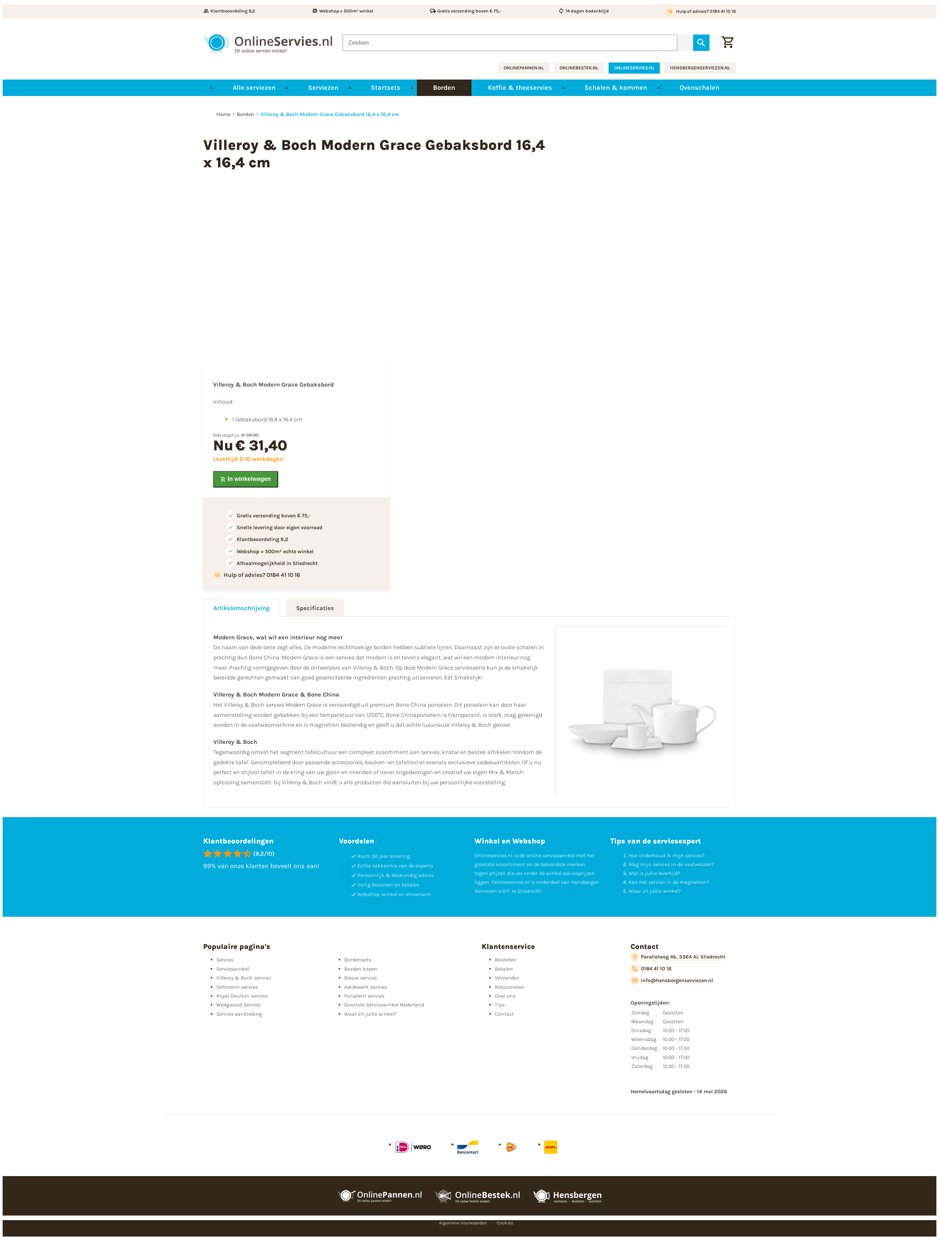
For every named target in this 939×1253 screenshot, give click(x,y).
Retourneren (510, 987)
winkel (670, 891)
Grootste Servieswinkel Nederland (384, 1005)
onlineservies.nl (634, 68)
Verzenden (507, 978)
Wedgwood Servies (238, 1005)
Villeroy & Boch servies (243, 978)
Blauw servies (360, 978)
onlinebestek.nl (579, 68)
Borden (245, 114)
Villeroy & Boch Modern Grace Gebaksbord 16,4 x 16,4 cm (329, 114)
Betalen (504, 969)
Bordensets (357, 960)
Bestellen (506, 960)
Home (223, 114)
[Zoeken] (510, 43)
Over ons (505, 996)
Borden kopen (360, 969)
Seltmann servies (237, 987)
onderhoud (652, 855)
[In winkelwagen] (245, 479)
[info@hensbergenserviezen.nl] (672, 980)
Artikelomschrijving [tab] (241, 608)
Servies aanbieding (239, 1014)
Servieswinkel (232, 969)
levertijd (668, 873)
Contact (504, 1014)
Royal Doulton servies (242, 996)
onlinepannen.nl (524, 68)
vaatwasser (697, 864)
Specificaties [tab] (315, 608)
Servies (224, 960)
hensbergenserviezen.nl (700, 68)
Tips (500, 1005)
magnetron (693, 882)
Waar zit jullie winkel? (370, 1014)
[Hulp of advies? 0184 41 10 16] (701, 11)
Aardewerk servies (365, 987)
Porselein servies (364, 996)
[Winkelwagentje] (727, 43)
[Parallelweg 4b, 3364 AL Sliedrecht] (678, 957)
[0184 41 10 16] (651, 968)
